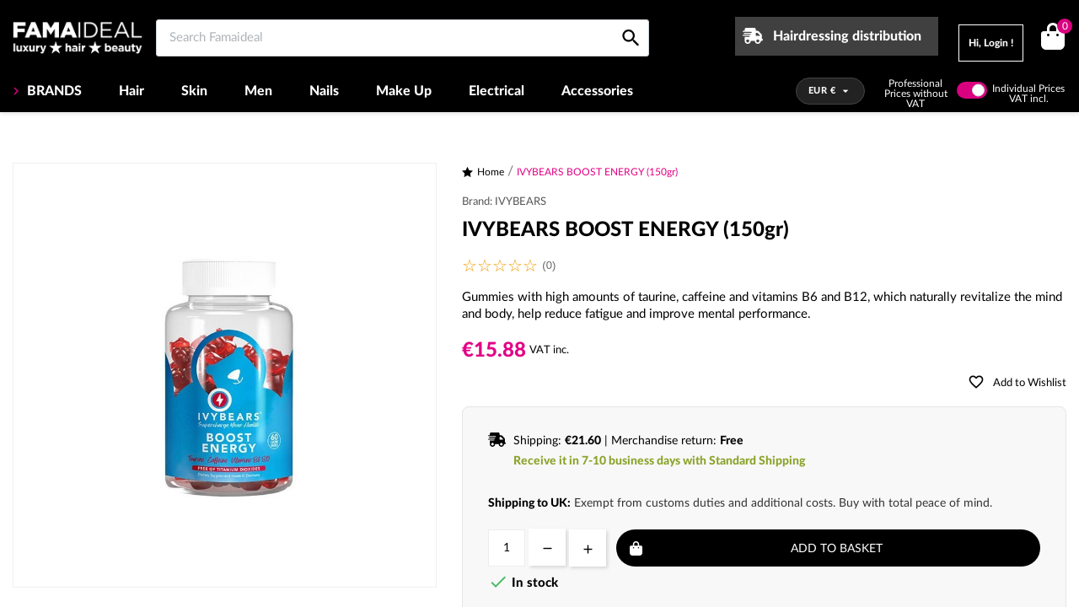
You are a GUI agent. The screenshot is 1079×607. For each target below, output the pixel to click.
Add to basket (837, 549)
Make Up (404, 91)
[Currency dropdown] (831, 91)
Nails (324, 91)
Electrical (496, 91)
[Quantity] (506, 548)
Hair (131, 91)
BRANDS (53, 91)
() (1061, 28)
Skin (194, 91)
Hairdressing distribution (847, 36)
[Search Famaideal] (402, 37)
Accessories (597, 91)
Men (258, 91)
